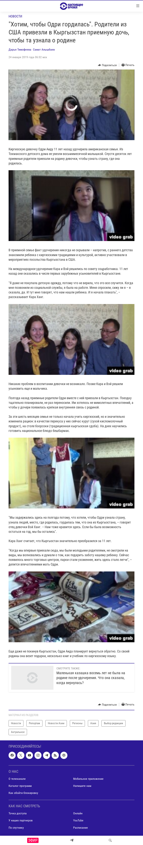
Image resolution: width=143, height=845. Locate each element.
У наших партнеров (21, 820)
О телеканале (17, 779)
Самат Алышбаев (44, 49)
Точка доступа (18, 813)
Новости (15, 16)
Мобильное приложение (88, 779)
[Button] (107, 65)
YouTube (78, 820)
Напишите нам (82, 786)
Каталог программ (20, 786)
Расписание (80, 827)
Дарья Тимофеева (20, 49)
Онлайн (77, 813)
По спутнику (16, 827)
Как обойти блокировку (23, 793)
